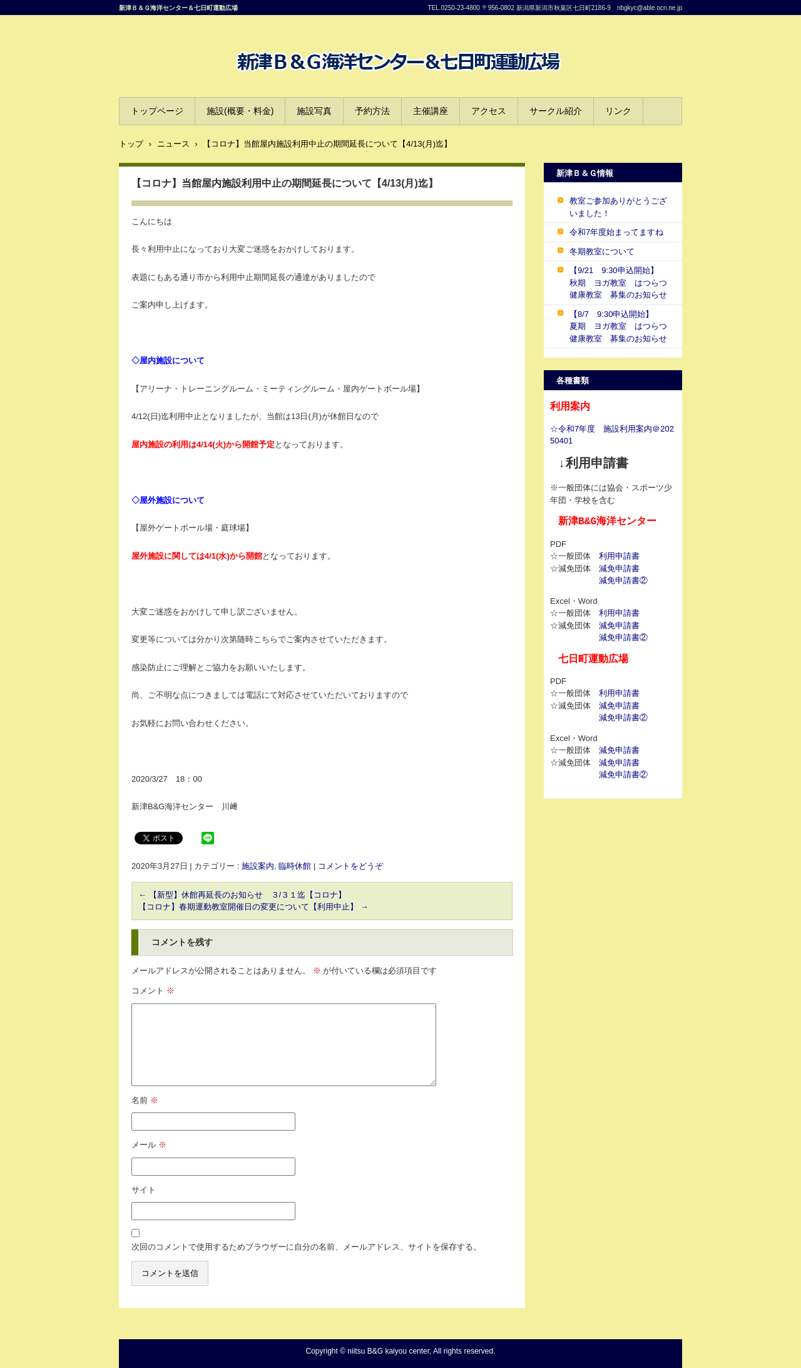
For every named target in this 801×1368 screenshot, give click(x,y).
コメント (153, 990)
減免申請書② (623, 580)
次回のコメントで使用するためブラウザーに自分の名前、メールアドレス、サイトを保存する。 (306, 1246)
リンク (618, 111)
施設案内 (258, 866)
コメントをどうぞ (350, 866)
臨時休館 (294, 866)
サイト (143, 1189)
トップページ (157, 111)
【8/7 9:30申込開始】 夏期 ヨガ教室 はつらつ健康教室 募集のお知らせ (618, 326)
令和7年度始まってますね (616, 232)
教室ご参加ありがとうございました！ (618, 207)
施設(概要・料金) (240, 111)
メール (148, 1144)
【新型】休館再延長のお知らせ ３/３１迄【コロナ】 (242, 894)
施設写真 (314, 111)
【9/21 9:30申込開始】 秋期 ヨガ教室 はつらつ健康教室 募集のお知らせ (618, 282)
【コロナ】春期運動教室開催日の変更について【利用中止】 (253, 906)
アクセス (488, 111)
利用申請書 (619, 556)
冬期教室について (602, 251)
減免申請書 (619, 568)
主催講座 (430, 111)
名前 (144, 1100)
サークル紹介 (555, 111)
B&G (240, 84)
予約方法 (372, 111)
